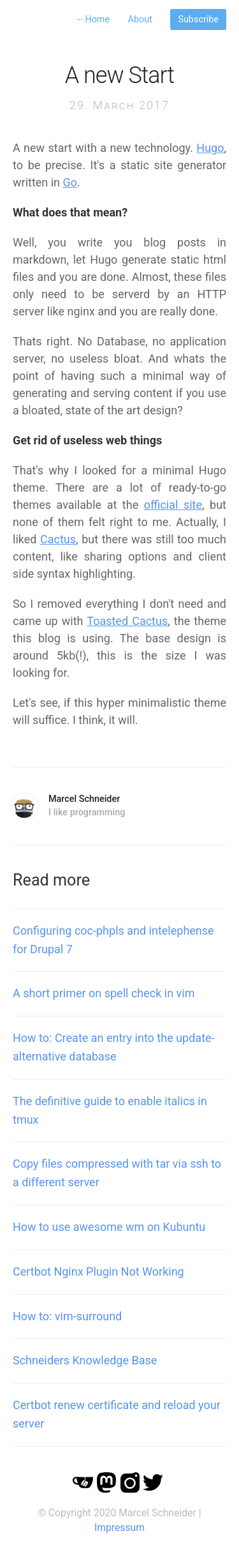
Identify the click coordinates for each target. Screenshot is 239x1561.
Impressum (119, 1527)
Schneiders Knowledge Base (85, 1360)
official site (173, 504)
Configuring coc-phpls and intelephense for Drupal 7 (113, 940)
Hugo (210, 148)
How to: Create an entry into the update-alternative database (114, 1047)
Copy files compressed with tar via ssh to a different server (117, 1173)
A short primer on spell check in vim (103, 993)
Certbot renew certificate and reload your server (117, 1414)
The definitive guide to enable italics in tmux (110, 1110)
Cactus (58, 539)
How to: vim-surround (67, 1316)
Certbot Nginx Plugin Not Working (98, 1271)
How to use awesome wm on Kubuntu (109, 1226)
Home (93, 19)
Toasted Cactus (127, 621)
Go (70, 182)
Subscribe (198, 19)
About (140, 19)
